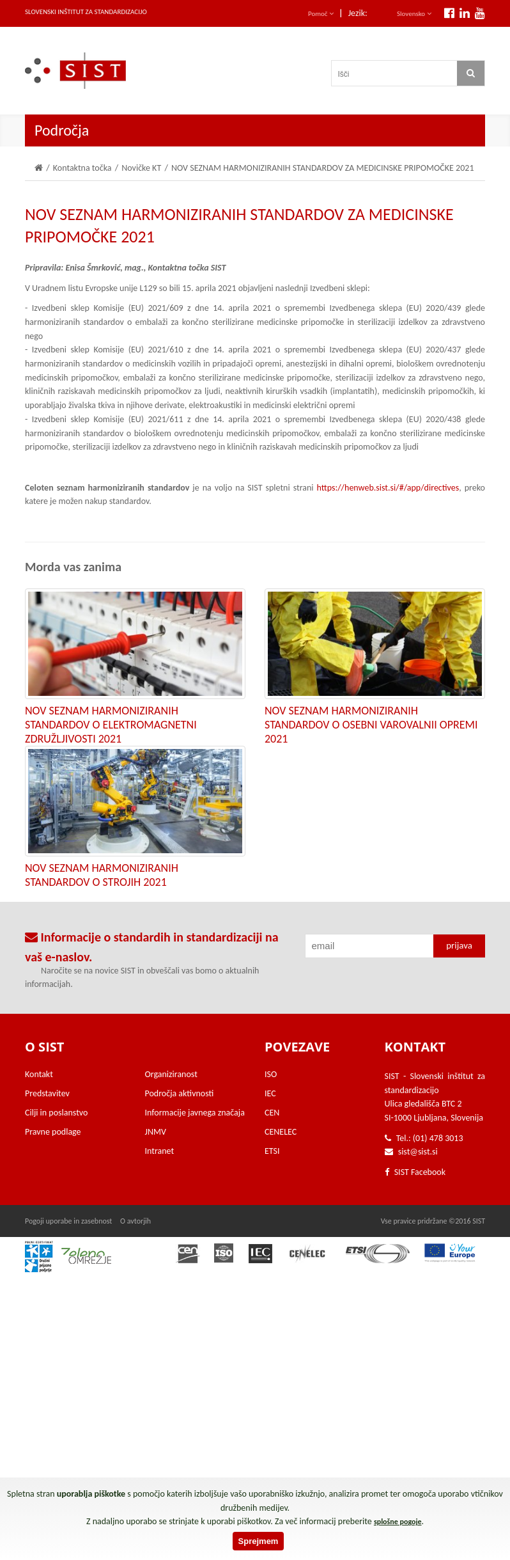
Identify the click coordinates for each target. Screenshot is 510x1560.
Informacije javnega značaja (195, 1112)
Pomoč (321, 14)
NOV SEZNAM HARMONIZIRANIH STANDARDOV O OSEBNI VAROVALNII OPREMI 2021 (371, 725)
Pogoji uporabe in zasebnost (68, 1221)
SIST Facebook (415, 1172)
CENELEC (281, 1131)
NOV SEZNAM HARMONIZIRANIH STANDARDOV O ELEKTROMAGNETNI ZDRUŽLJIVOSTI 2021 (111, 725)
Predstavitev (47, 1093)
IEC (270, 1093)
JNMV (155, 1131)
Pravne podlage (53, 1131)
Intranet (159, 1151)
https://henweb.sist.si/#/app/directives (388, 487)
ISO (271, 1074)
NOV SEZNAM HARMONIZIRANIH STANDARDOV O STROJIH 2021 (101, 875)
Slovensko (414, 14)
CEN (272, 1112)
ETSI (272, 1151)
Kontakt (39, 1074)
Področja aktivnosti (179, 1093)
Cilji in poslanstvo (56, 1112)
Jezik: (357, 13)
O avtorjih (135, 1221)
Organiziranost (171, 1074)
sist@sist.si (418, 1151)
